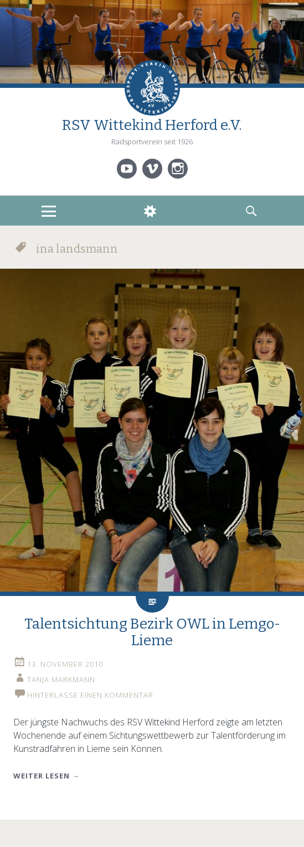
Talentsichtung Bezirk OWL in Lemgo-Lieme (152, 632)
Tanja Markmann (61, 679)
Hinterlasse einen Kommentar (90, 695)
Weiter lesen (46, 776)
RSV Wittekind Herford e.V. (152, 125)
